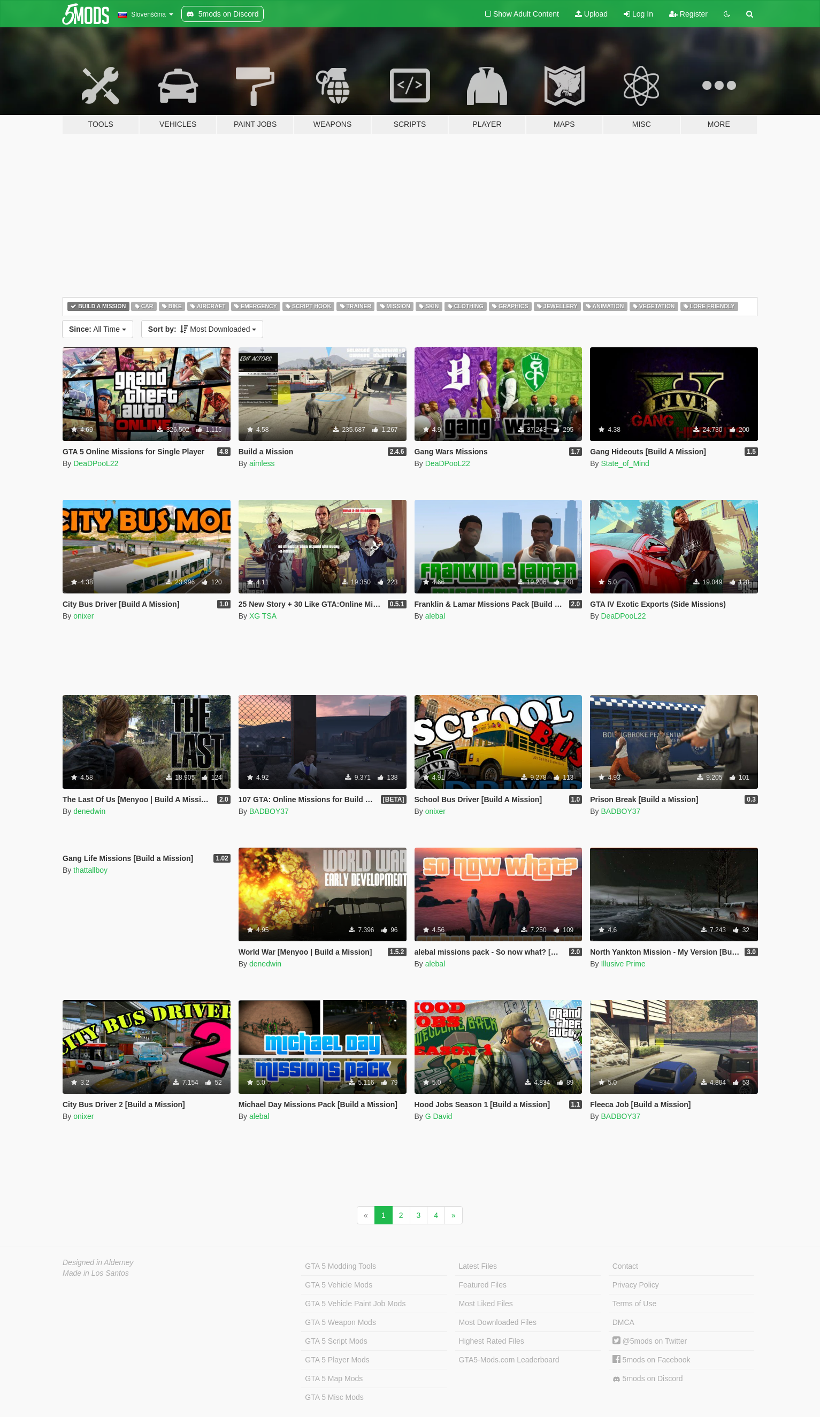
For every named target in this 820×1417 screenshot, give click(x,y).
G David (439, 1116)
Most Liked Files (486, 1303)
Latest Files (478, 1266)
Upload (591, 14)
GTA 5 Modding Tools (340, 1266)
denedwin (89, 811)
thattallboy (90, 870)
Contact (625, 1266)
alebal (435, 616)
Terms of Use (634, 1303)
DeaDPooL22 (95, 463)
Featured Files (483, 1285)
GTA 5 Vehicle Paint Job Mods (355, 1303)
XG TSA (263, 616)
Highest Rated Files (491, 1341)
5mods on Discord (647, 1378)
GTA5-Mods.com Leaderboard (509, 1359)
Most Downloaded (202, 329)
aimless (261, 463)
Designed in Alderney (98, 1262)
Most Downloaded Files (498, 1322)
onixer (83, 616)
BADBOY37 (269, 811)
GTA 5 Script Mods (336, 1341)
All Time (97, 329)
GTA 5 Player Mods (337, 1359)
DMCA (623, 1322)
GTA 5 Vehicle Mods (338, 1285)
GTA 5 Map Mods (334, 1378)
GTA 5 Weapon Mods (340, 1322)
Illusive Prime (623, 963)
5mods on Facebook (651, 1360)
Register (688, 14)
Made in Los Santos (96, 1273)
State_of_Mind (625, 463)
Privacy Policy (635, 1285)
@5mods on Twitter (649, 1341)
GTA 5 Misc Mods (334, 1397)
